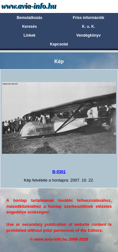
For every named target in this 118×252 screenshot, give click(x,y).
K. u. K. (88, 26)
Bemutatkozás (29, 17)
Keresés (29, 26)
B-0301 (59, 171)
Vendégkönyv (88, 35)
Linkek (30, 35)
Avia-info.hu (40, 6)
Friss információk (88, 17)
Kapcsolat (59, 44)
